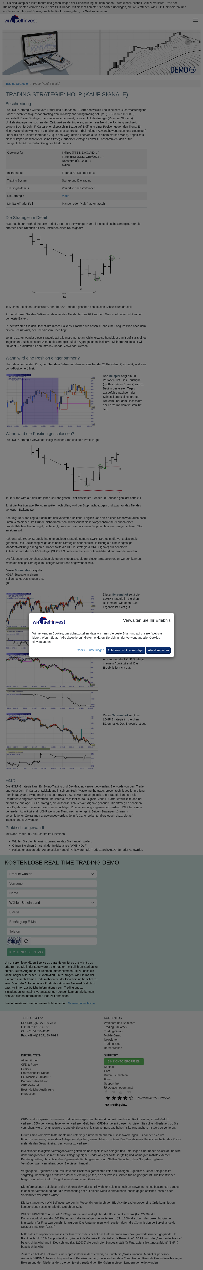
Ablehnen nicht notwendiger (126, 650)
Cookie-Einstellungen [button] (90, 650)
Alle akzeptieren (158, 650)
